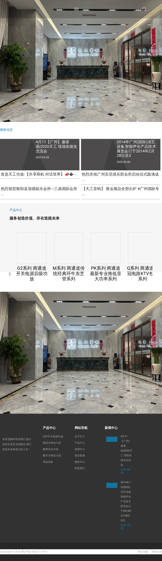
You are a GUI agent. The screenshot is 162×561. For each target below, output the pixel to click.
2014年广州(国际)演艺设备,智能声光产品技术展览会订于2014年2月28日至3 (126, 501)
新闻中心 (80, 449)
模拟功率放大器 (52, 442)
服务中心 (80, 461)
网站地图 (143, 551)
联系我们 (80, 468)
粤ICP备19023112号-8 (34, 551)
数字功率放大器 (52, 455)
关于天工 (80, 436)
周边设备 (48, 461)
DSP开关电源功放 (53, 436)
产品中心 (80, 442)
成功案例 (80, 455)
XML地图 (157, 551)
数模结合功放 (50, 449)
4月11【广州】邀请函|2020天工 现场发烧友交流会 (126, 450)
